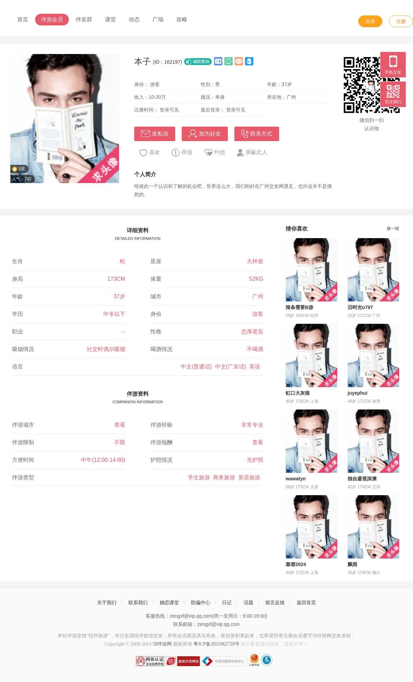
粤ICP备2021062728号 (216, 644)
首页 (22, 19)
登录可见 (169, 110)
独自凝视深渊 (362, 478)
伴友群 (84, 19)
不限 (119, 442)
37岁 (119, 296)
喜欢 (149, 153)
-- (123, 331)
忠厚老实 (252, 331)
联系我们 (138, 602)
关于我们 (106, 602)
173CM (116, 279)
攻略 (181, 19)
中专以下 (114, 314)
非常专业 (252, 425)
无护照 (255, 460)
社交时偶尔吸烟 (106, 349)
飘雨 (352, 564)
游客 (257, 314)
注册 (401, 21)
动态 (134, 19)
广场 (157, 19)
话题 (248, 602)
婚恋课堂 (169, 602)
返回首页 (306, 602)
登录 (370, 21)
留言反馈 (275, 602)
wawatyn (296, 478)
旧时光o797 (360, 307)
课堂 (110, 19)
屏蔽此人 (252, 152)
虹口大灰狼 (298, 393)
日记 (227, 602)
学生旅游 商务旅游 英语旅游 (225, 477)
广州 (257, 296)
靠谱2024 (296, 564)
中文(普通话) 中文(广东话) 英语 (222, 367)
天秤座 (255, 261)
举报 (182, 153)
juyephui (358, 393)
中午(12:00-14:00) (103, 460)
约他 (214, 152)
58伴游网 (162, 644)
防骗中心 (200, 602)
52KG (256, 279)
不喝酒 (255, 349)
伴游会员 (52, 19)
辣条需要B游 (299, 307)
